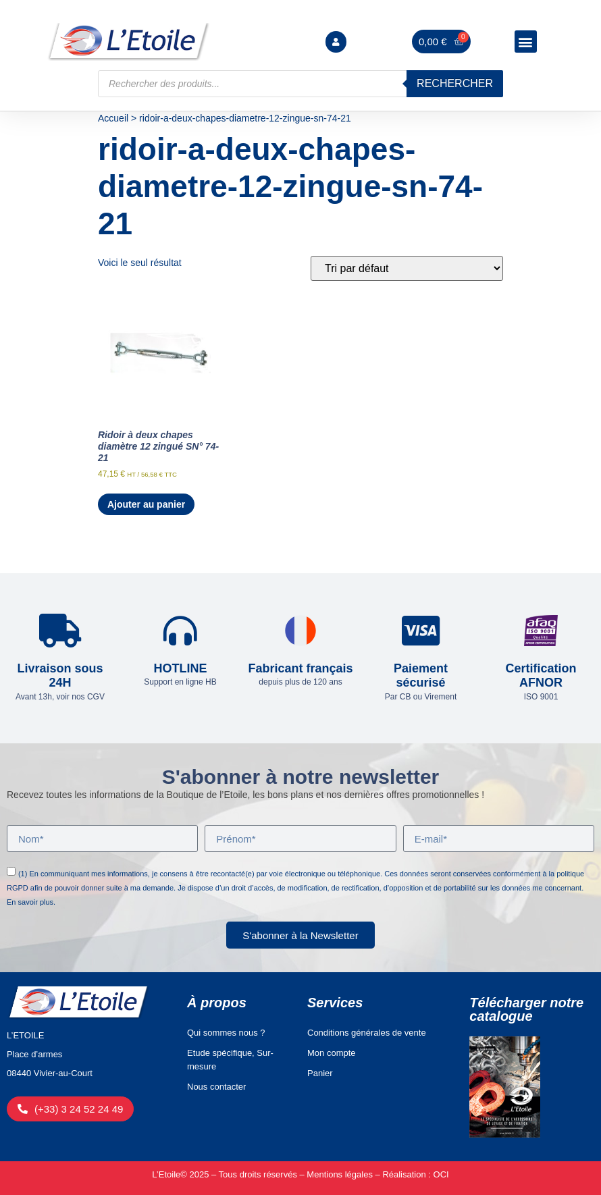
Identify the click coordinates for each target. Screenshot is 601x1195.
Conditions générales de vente (366, 1033)
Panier (320, 1073)
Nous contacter (216, 1087)
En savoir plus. (31, 902)
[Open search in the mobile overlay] (300, 83)
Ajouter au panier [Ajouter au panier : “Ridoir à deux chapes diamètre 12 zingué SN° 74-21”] (146, 504)
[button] (526, 41)
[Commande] (407, 268)
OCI (441, 1174)
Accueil (113, 118)
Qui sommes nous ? (226, 1033)
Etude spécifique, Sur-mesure (230, 1059)
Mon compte (331, 1053)
